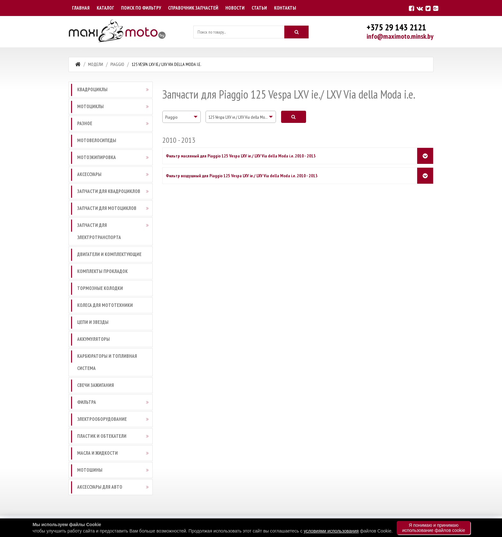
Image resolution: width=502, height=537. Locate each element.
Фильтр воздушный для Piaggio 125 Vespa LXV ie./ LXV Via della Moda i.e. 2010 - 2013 (242, 176)
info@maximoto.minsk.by (400, 36)
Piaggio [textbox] (171, 117)
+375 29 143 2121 (396, 27)
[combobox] (181, 117)
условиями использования (331, 530)
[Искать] (296, 32)
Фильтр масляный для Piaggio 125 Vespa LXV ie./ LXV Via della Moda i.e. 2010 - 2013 (241, 156)
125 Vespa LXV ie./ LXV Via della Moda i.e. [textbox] (241, 117)
